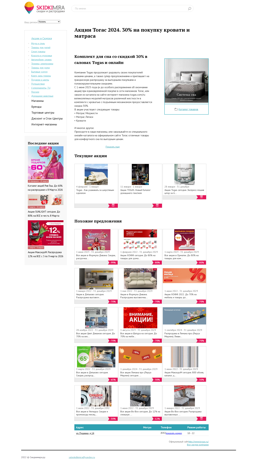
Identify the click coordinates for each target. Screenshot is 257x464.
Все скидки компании (198, 444)
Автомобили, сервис (41, 59)
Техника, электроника (42, 63)
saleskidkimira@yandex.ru (82, 457)
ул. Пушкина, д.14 (85, 433)
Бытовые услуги (39, 71)
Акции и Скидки (41, 38)
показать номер (174, 433)
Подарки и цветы (40, 79)
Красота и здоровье (41, 55)
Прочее (35, 91)
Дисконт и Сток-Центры (47, 118)
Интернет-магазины (44, 124)
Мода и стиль (38, 43)
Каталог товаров (188, 109)
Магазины (37, 101)
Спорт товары (38, 51)
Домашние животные (42, 95)
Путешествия (38, 83)
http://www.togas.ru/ (199, 441)
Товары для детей (40, 47)
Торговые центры (42, 112)
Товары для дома (40, 67)
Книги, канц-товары (41, 75)
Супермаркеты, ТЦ (40, 87)
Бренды (36, 107)
